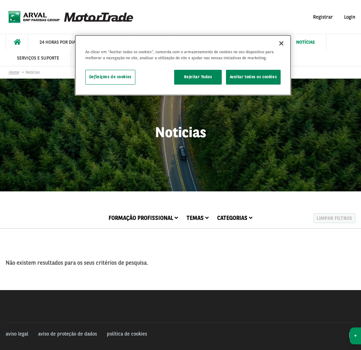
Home (13, 72)
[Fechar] (281, 43)
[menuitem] (17, 42)
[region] (183, 65)
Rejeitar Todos (198, 76)
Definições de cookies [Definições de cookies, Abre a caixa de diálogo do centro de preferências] (110, 76)
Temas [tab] (197, 218)
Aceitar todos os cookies (253, 76)
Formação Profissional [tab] (143, 218)
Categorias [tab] (234, 218)
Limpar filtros (334, 218)
